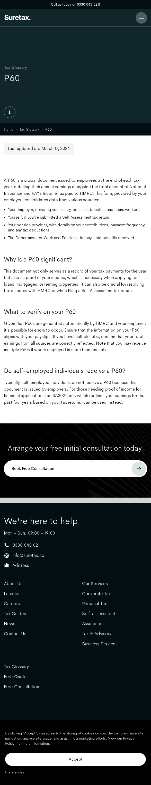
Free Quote (15, 676)
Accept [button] (75, 759)
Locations (13, 593)
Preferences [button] (14, 772)
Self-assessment (98, 613)
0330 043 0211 (27, 545)
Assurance (92, 623)
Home (8, 129)
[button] (141, 18)
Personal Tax (94, 603)
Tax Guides (15, 613)
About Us (13, 583)
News (9, 623)
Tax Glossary (15, 67)
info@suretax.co (28, 555)
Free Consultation (21, 686)
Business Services (100, 644)
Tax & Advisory (96, 633)
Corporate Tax (96, 593)
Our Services (95, 583)
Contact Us (15, 633)
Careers (12, 603)
